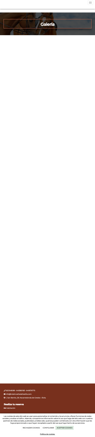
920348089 (10, 390)
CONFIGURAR (48, 428)
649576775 (30, 390)
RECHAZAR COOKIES (31, 428)
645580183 (20, 390)
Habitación (10, 408)
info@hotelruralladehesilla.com (18, 394)
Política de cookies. (47, 434)
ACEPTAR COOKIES (64, 428)
